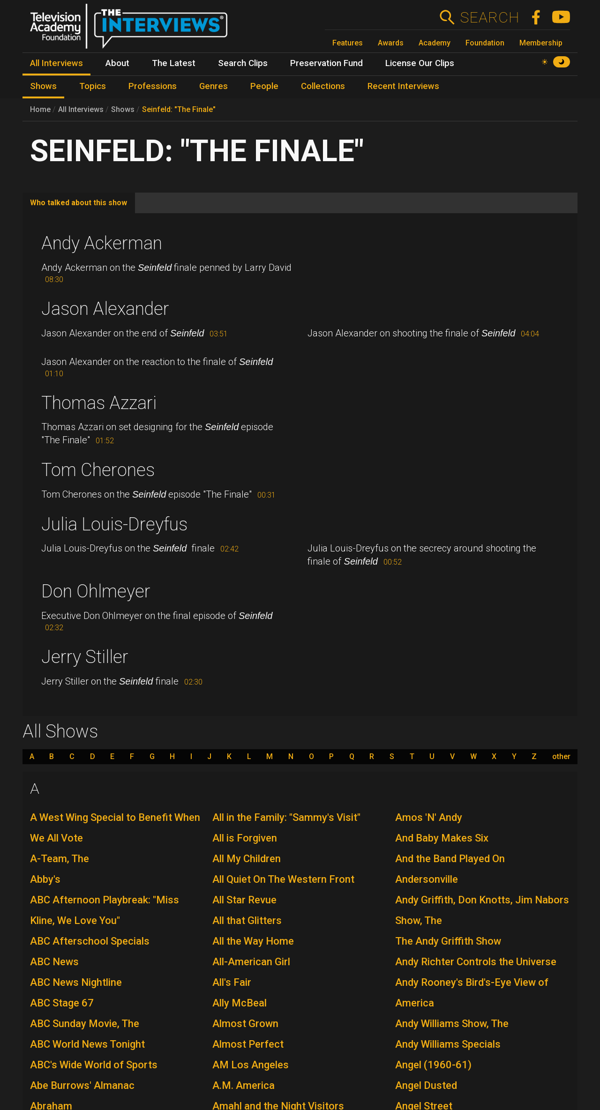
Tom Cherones (98, 470)
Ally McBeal (239, 1003)
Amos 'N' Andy (428, 817)
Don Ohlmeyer (95, 591)
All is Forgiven (244, 838)
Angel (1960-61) (433, 1065)
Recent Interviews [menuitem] (403, 86)
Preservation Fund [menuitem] (326, 63)
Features (347, 42)
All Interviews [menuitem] (56, 63)
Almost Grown (245, 1023)
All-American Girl (251, 962)
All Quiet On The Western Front (283, 879)
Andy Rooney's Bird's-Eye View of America (471, 992)
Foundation (484, 42)
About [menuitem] (117, 63)
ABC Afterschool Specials (90, 941)
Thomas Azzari (99, 403)
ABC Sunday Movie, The (84, 1023)
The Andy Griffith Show (448, 941)
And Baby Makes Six (441, 838)
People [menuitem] (264, 86)
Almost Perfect (248, 1044)
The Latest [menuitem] (173, 63)
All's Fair (231, 982)
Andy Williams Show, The (452, 1023)
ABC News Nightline (76, 982)
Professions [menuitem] (152, 86)
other (561, 756)
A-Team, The (59, 858)
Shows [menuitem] (43, 86)
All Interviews (81, 109)
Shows (123, 109)
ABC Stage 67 (62, 1003)
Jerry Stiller (84, 657)
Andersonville (426, 879)
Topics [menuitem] (92, 86)
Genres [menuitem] (213, 86)
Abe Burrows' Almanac (82, 1085)
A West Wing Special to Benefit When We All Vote (115, 828)
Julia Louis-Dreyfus (114, 524)
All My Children (246, 858)
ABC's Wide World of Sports (94, 1065)
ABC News (54, 962)
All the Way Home (253, 941)
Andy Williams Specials (448, 1044)
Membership (540, 42)
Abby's (45, 879)
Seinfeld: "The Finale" (179, 109)
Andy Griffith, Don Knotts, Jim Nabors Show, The (482, 910)
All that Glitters (247, 920)
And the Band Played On (450, 858)
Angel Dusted (426, 1085)
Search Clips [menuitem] (243, 63)
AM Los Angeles (250, 1065)
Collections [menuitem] (323, 86)
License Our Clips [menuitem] (419, 63)
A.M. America (243, 1085)
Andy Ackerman (101, 243)
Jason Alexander (105, 308)
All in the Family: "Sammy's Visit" (286, 817)
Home (40, 109)
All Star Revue (244, 900)
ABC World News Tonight (87, 1044)
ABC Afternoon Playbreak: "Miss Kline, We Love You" (104, 910)
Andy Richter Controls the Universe (475, 962)
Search (489, 17)
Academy (434, 42)
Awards (391, 42)
